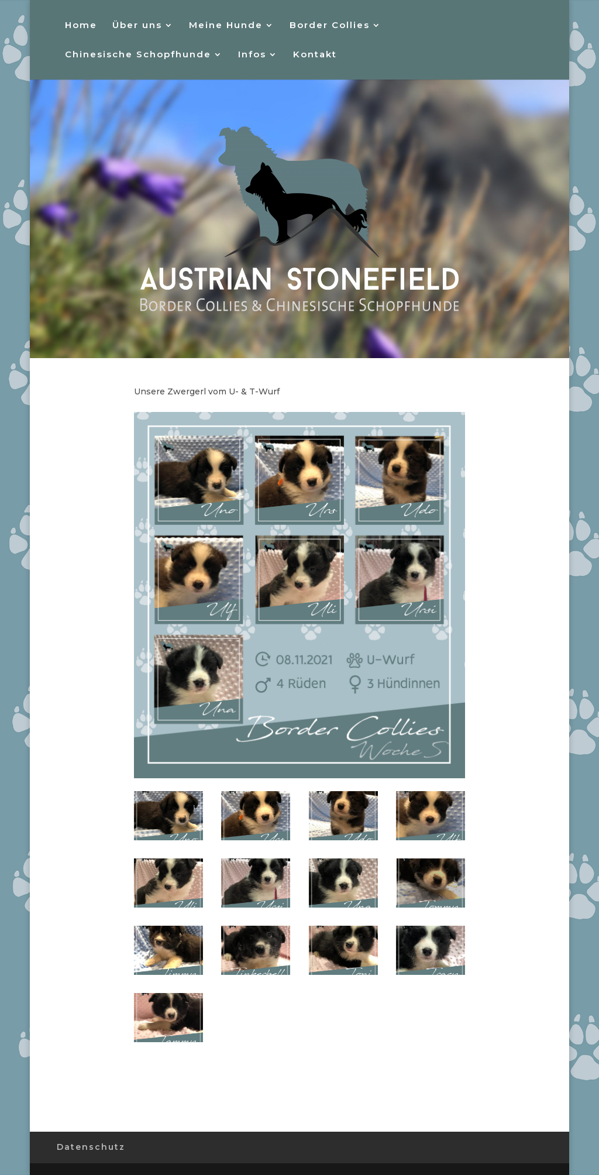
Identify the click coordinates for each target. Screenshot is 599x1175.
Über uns (137, 25)
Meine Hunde (226, 25)
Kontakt (315, 55)
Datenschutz (91, 1147)
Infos (252, 55)
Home (81, 25)
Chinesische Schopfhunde (138, 55)
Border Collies (330, 25)
